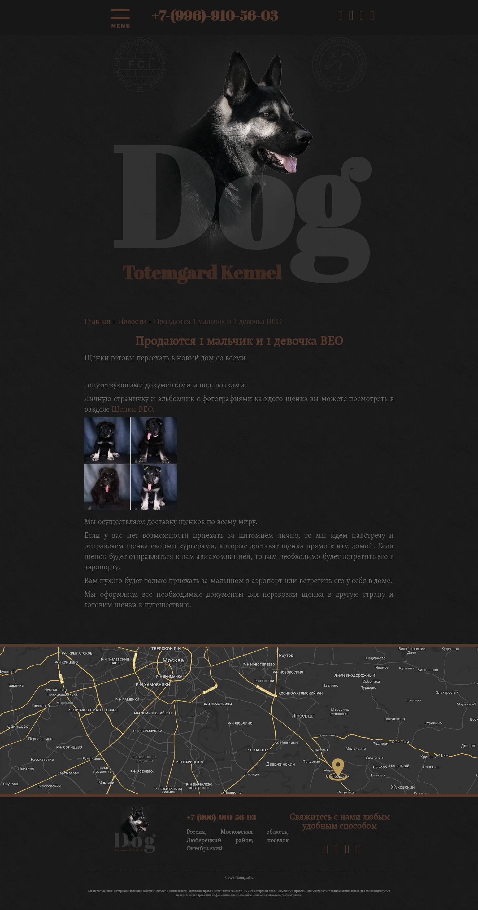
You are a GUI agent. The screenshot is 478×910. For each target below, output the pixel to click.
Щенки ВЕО (132, 409)
